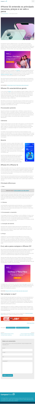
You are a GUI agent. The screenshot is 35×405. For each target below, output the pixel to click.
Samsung (3, 74)
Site (3, 357)
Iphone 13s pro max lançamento (23, 328)
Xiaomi (11, 74)
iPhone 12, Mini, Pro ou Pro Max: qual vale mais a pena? (16, 291)
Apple (9, 91)
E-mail (3, 353)
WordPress (10, 403)
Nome (3, 349)
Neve (2, 403)
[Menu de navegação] (33, 1)
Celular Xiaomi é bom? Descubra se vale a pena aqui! (18, 85)
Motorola (7, 74)
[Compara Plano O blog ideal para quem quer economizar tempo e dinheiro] (4, 1)
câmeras (18, 70)
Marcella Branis (5, 13)
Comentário (5, 362)
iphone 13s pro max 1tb (10, 328)
